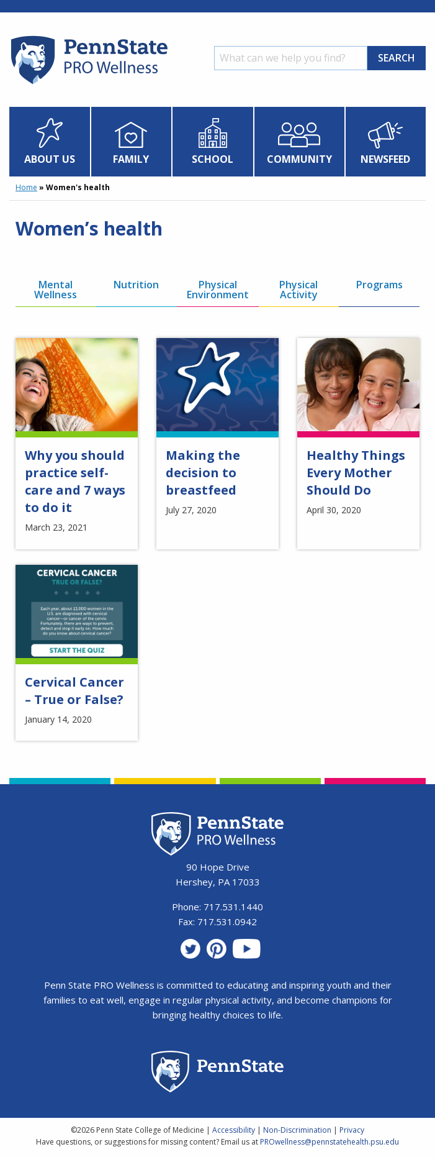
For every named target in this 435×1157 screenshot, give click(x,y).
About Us (49, 159)
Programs (379, 284)
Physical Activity (298, 289)
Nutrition (136, 284)
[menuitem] (50, 141)
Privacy (351, 1130)
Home (26, 187)
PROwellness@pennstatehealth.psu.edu (329, 1141)
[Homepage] (88, 84)
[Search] (290, 58)
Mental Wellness (55, 289)
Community (299, 159)
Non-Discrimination (297, 1130)
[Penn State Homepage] (217, 1073)
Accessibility (233, 1130)
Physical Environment (218, 289)
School (212, 159)
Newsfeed (385, 159)
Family (131, 159)
